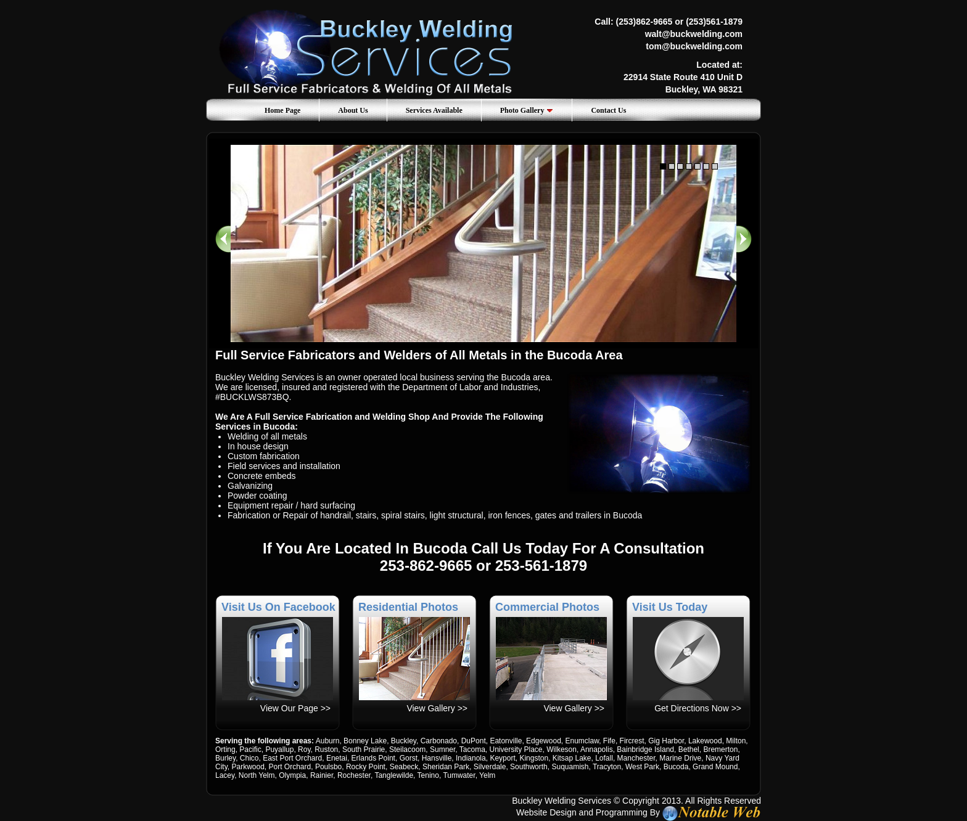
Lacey (224, 775)
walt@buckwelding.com (694, 34)
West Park (642, 766)
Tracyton (607, 766)
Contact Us (608, 110)
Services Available (434, 110)
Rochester (354, 775)
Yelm (487, 775)
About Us (353, 110)
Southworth (529, 766)
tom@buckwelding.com (694, 46)
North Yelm (257, 775)
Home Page (282, 110)
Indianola (471, 758)
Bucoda (676, 766)
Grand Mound (715, 766)
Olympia (292, 775)
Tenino (428, 775)
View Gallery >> (436, 708)
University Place (516, 749)
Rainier (321, 775)
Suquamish (569, 766)
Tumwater (459, 775)
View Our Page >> (295, 708)
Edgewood (543, 741)
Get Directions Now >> (697, 708)
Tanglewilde (393, 775)
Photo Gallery (527, 110)
